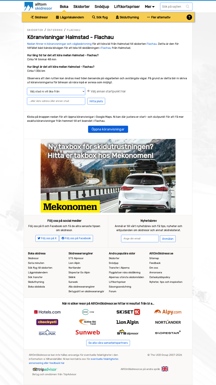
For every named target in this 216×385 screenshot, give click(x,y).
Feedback (154, 263)
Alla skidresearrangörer (82, 286)
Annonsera (155, 272)
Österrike (55, 30)
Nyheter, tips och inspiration (165, 281)
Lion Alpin (74, 263)
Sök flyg (100, 17)
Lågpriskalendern (70, 17)
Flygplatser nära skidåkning (124, 272)
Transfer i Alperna (119, 267)
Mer (150, 6)
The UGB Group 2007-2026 (166, 354)
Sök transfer (35, 277)
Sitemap (154, 258)
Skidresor (39, 17)
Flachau (73, 30)
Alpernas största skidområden (126, 277)
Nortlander (75, 267)
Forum (112, 291)
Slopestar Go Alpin (79, 272)
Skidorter (81, 6)
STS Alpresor (76, 258)
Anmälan (167, 238)
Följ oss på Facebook (76, 238)
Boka (64, 6)
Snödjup (102, 6)
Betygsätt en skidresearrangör (86, 291)
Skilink (72, 277)
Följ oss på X (47, 238)
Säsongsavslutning (120, 286)
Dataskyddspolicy (159, 277)
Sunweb (73, 281)
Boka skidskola (36, 286)
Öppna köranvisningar (108, 129)
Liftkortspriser (127, 6)
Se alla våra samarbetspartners (108, 342)
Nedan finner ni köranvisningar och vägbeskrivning (59, 43)
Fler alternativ (158, 17)
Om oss (153, 267)
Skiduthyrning (127, 17)
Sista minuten (36, 263)
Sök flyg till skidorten (40, 267)
